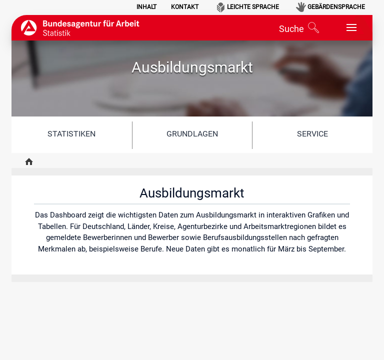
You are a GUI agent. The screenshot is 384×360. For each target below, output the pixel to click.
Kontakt (184, 7)
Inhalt (146, 7)
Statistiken (72, 133)
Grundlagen (192, 133)
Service (312, 133)
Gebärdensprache (336, 7)
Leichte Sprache (253, 7)
